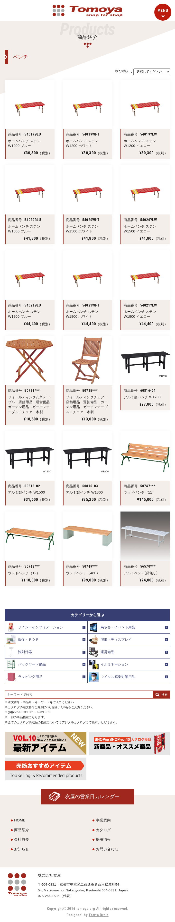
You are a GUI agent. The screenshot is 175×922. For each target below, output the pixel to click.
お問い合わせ (107, 849)
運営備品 (101, 652)
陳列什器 (19, 652)
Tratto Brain (98, 915)
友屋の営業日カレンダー (92, 796)
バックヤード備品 (26, 664)
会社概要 (21, 839)
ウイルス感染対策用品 (112, 677)
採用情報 (103, 839)
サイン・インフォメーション (34, 627)
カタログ (103, 830)
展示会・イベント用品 (112, 627)
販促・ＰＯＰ (22, 640)
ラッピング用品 (24, 677)
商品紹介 (21, 830)
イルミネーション (108, 664)
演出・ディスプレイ (110, 640)
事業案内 (103, 820)
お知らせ (21, 849)
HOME (20, 820)
